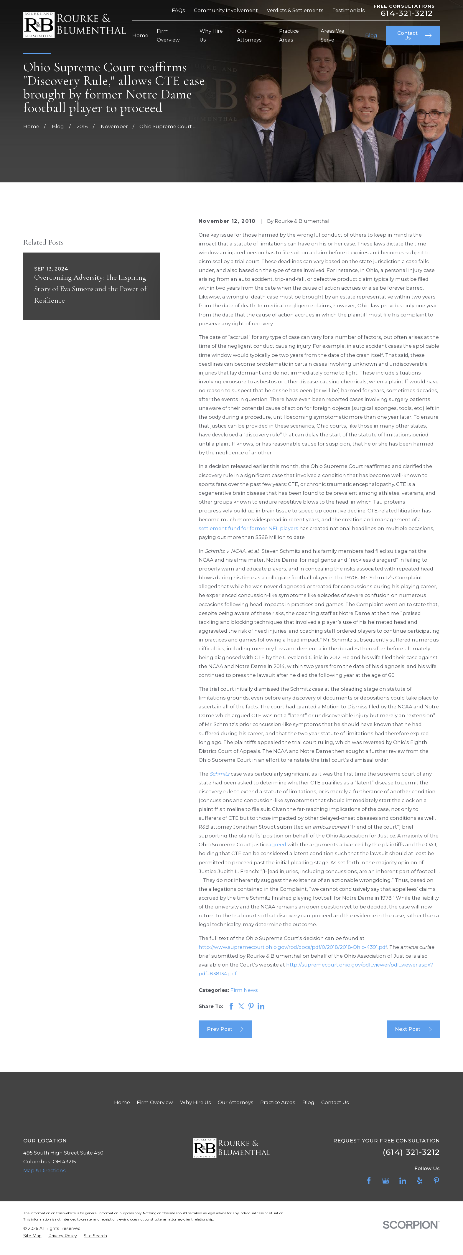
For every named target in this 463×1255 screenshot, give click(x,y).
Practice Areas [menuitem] (289, 35)
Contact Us (335, 1102)
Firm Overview (155, 1102)
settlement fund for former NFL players (248, 528)
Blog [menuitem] (371, 35)
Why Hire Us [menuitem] (211, 35)
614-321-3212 (407, 13)
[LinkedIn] (402, 1180)
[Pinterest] (436, 1180)
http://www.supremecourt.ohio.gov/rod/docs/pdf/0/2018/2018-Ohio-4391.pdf (293, 947)
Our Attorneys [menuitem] (249, 35)
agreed (277, 844)
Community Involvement (226, 10)
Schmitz (220, 774)
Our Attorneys (235, 1102)
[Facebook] (368, 1180)
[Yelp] (419, 1180)
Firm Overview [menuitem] (168, 35)
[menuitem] (32, 1236)
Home (122, 1102)
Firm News (244, 990)
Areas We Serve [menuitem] (332, 35)
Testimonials (348, 10)
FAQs (178, 10)
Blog (308, 1102)
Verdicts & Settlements (295, 10)
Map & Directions (44, 1170)
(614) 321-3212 (411, 1152)
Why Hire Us (195, 1102)
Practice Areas (277, 1102)
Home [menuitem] (140, 35)
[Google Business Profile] (385, 1180)
